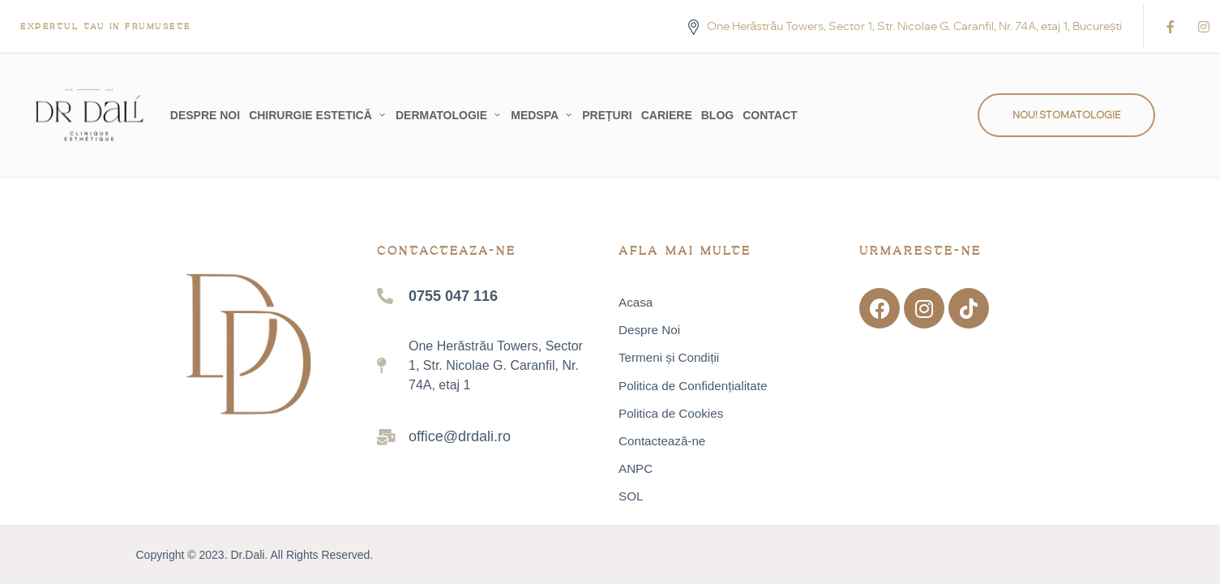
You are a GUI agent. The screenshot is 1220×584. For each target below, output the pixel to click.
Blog (717, 115)
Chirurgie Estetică (310, 115)
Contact (770, 115)
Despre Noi (205, 115)
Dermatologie (441, 115)
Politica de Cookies (671, 413)
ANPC (636, 468)
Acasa (636, 302)
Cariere (666, 115)
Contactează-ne (662, 441)
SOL (631, 496)
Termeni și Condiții (669, 357)
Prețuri (606, 115)
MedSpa (535, 115)
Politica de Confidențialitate (693, 385)
